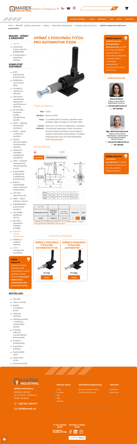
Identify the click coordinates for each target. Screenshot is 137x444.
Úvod (10, 25)
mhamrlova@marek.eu (118, 142)
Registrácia (52, 9)
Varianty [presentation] (39, 157)
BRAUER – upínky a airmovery (28, 25)
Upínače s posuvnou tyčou (86, 25)
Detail (46, 277)
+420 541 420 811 (28, 403)
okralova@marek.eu (117, 106)
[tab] (39, 157)
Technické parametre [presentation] (56, 157)
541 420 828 (117, 108)
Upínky (46, 25)
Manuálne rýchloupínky (62, 25)
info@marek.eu (27, 408)
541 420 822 (118, 144)
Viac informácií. (57, 139)
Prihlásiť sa (38, 9)
